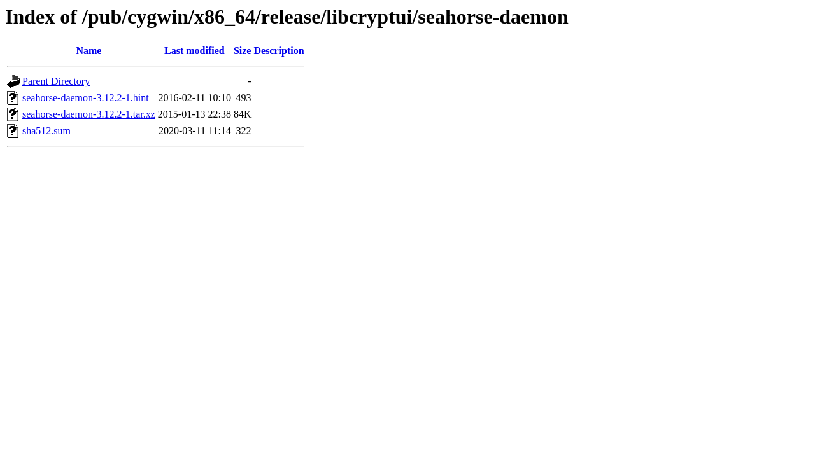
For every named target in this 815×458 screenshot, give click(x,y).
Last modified (194, 50)
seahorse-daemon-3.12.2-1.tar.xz (88, 114)
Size (243, 50)
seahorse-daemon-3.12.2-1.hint (85, 97)
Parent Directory (56, 81)
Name (88, 50)
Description (278, 50)
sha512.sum (46, 130)
